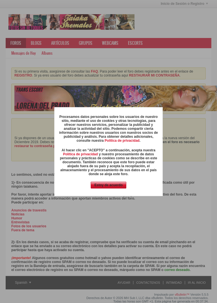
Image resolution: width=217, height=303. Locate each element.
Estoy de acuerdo (108, 185)
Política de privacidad (122, 141)
